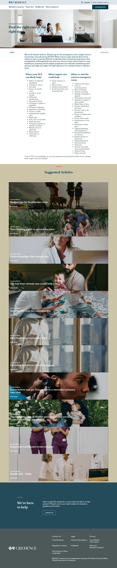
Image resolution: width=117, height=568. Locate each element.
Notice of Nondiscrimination (97, 546)
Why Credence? (52, 7)
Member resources (16, 7)
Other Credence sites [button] (100, 2)
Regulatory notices (59, 545)
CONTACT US (49, 513)
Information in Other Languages (60, 552)
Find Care (30, 7)
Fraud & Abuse (58, 540)
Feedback (75, 545)
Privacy (93, 536)
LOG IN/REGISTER (100, 7)
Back (11, 52)
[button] (82, 2)
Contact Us (56, 536)
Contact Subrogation (79, 540)
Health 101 (39, 7)
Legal (73, 536)
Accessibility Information (95, 541)
